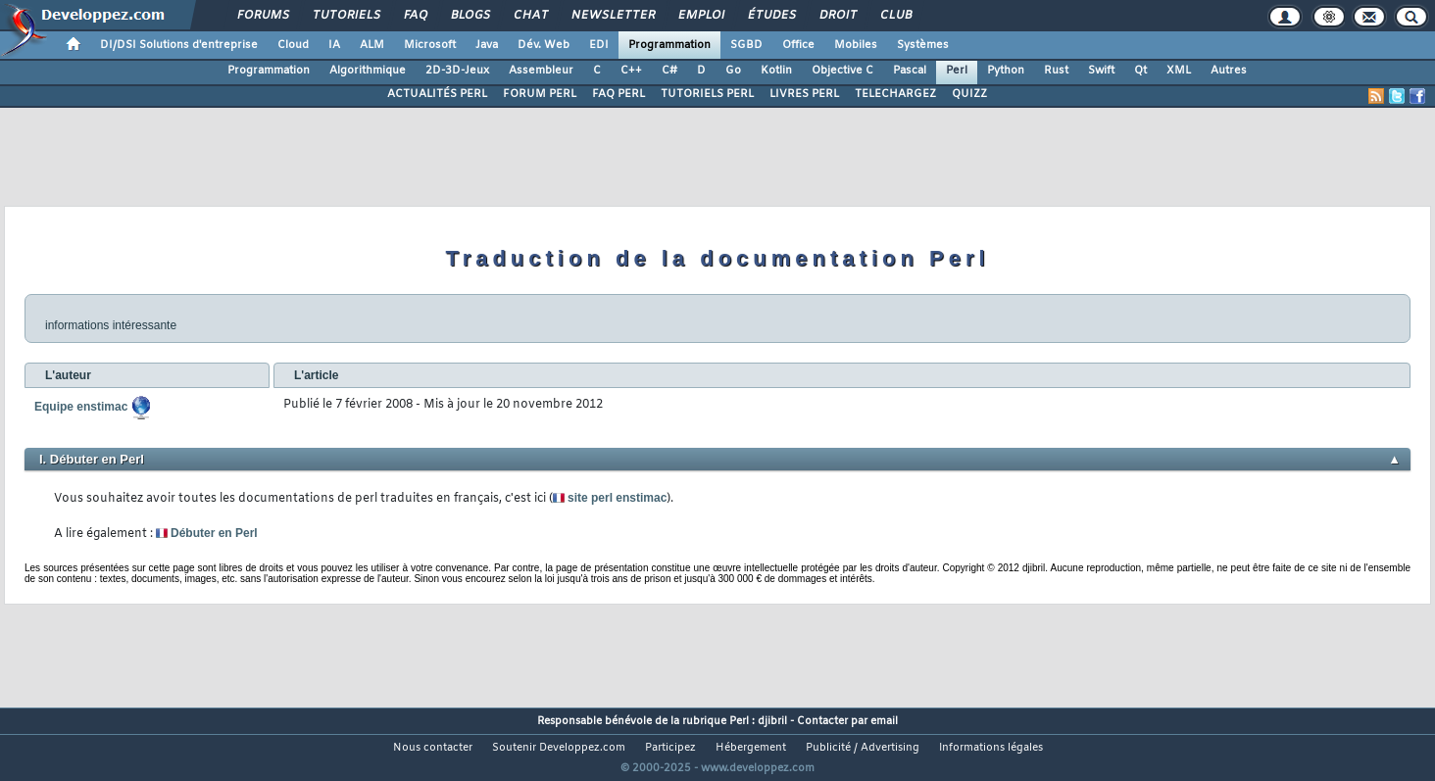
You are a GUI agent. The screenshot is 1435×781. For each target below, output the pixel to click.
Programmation (669, 45)
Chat (530, 16)
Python (1005, 70)
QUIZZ (969, 94)
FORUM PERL (539, 94)
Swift (1101, 70)
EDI (599, 45)
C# (669, 70)
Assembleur (541, 70)
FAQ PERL (618, 94)
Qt (1140, 70)
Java (486, 45)
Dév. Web (543, 45)
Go (733, 70)
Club (895, 16)
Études (771, 16)
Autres (1229, 70)
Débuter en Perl (207, 533)
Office (798, 45)
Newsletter (612, 16)
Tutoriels (345, 16)
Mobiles (855, 45)
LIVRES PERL (804, 94)
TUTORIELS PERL (707, 94)
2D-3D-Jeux (457, 70)
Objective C (842, 70)
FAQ (414, 16)
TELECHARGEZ (895, 94)
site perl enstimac (611, 498)
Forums (262, 16)
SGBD (746, 45)
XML (1178, 70)
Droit (837, 16)
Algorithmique (367, 70)
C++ (631, 70)
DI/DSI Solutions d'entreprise (179, 45)
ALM (372, 45)
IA (334, 45)
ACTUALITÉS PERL (437, 94)
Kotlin (776, 70)
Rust (1056, 70)
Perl (956, 70)
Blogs (469, 16)
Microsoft (430, 45)
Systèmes (923, 45)
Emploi (700, 16)
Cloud (293, 45)
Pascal (909, 70)
